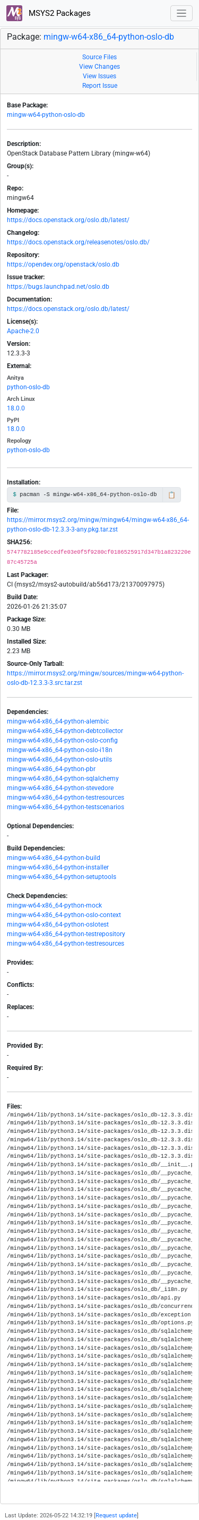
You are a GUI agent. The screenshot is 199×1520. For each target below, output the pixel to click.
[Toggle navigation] (181, 13)
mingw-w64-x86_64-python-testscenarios (65, 807)
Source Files (99, 57)
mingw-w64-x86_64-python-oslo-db (109, 37)
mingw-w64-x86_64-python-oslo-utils (59, 759)
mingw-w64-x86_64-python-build (53, 858)
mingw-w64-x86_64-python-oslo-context (64, 915)
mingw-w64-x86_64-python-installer (58, 867)
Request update (116, 1515)
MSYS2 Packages (48, 13)
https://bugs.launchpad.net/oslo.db (58, 286)
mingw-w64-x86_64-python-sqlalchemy (63, 778)
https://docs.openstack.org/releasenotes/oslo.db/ (78, 242)
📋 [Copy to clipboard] (172, 495)
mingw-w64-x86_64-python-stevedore (60, 788)
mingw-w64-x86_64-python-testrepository (66, 934)
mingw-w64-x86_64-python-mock (54, 905)
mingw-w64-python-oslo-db (46, 114)
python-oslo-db (28, 387)
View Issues (99, 76)
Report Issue (99, 85)
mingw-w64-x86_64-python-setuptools (61, 877)
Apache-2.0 (23, 331)
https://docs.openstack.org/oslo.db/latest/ (68, 220)
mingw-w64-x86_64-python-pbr (51, 769)
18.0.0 (16, 408)
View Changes (99, 66)
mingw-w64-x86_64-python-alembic (58, 721)
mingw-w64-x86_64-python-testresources (65, 797)
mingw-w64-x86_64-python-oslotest (58, 924)
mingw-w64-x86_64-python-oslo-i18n (60, 750)
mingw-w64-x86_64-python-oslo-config (62, 740)
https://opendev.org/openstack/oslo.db (63, 264)
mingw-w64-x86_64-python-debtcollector (65, 731)
